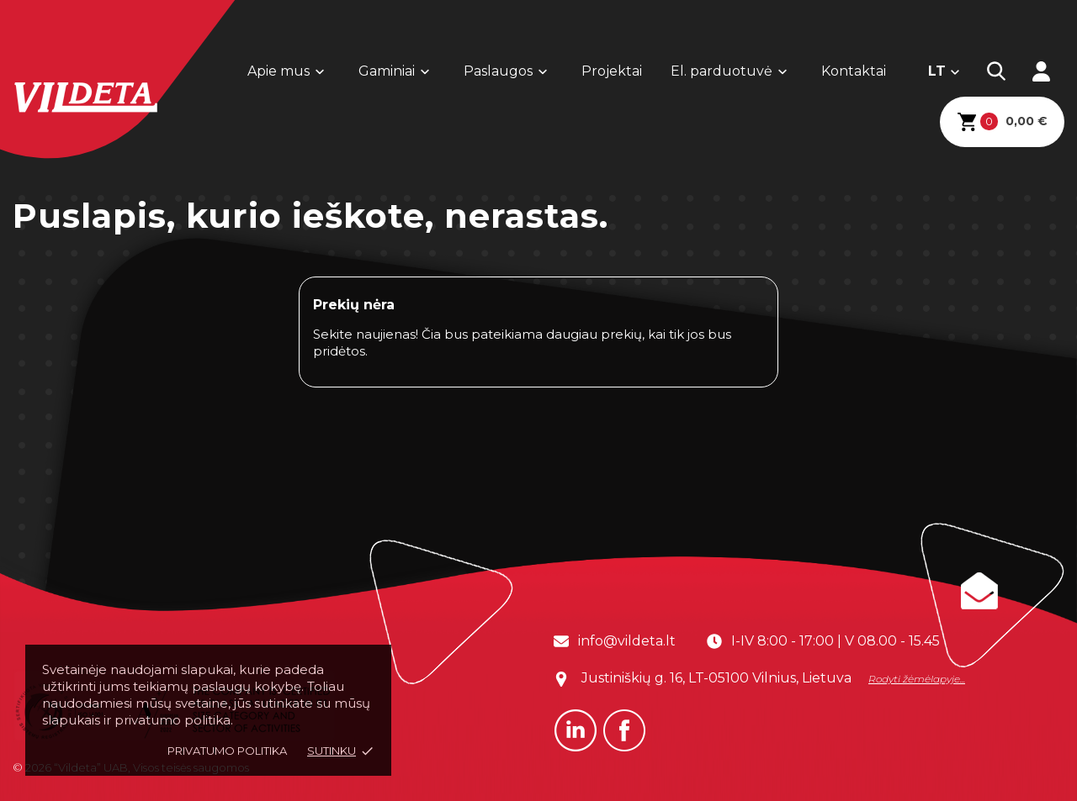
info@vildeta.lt (627, 641)
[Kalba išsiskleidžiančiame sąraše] (944, 71)
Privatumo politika (227, 750)
